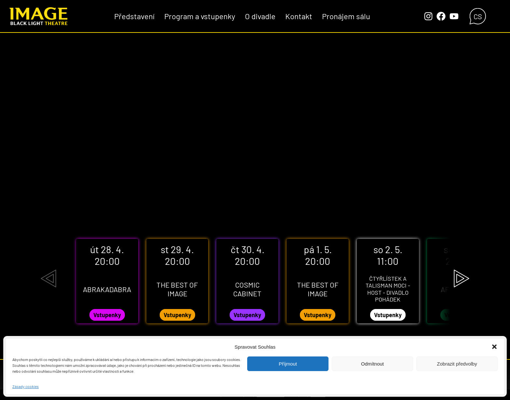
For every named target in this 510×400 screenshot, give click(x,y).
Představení (134, 16)
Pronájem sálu (346, 16)
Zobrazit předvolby (457, 364)
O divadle (260, 16)
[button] (494, 346)
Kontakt (298, 16)
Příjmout (288, 364)
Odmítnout (372, 364)
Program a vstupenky (199, 16)
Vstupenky (107, 314)
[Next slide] (461, 278)
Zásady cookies (25, 386)
